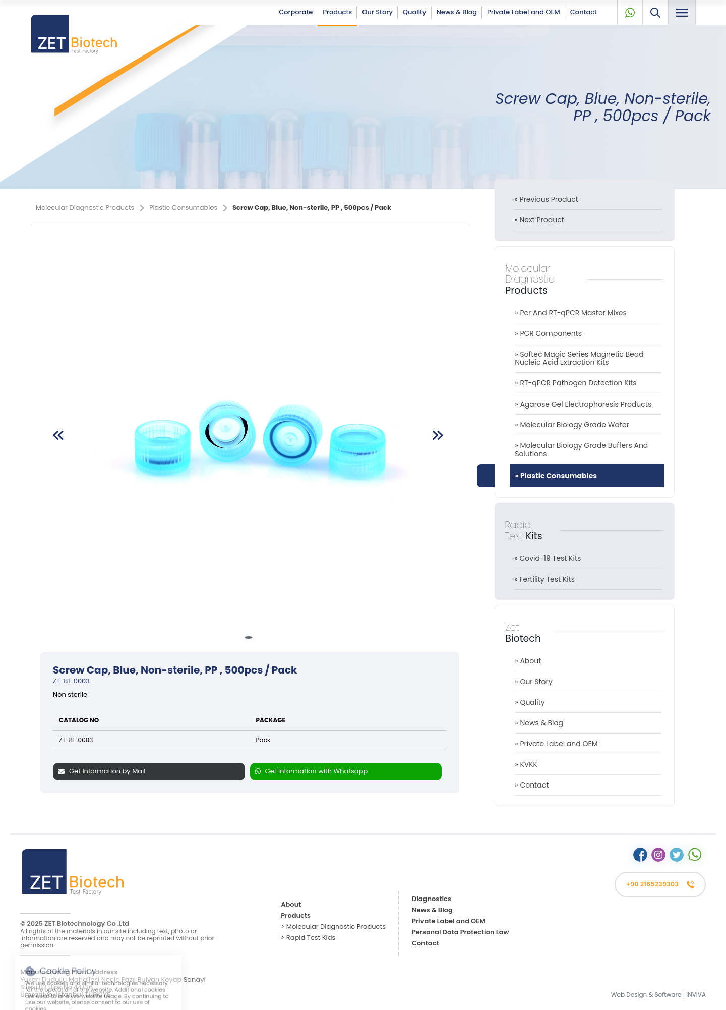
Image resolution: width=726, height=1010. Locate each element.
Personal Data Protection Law (460, 932)
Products (337, 12)
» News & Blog (539, 723)
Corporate (296, 12)
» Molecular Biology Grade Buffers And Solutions (581, 449)
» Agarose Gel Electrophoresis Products (583, 404)
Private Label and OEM (523, 12)
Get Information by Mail (102, 771)
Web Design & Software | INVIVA (658, 994)
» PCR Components (548, 333)
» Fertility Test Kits (544, 579)
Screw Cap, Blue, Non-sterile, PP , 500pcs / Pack (603, 107)
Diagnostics (431, 899)
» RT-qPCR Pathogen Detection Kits (575, 383)
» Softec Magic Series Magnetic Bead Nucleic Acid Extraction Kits (579, 358)
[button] (248, 637)
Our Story (377, 12)
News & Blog (457, 12)
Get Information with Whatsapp (311, 771)
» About (528, 661)
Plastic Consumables (188, 208)
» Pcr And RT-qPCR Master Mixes (571, 313)
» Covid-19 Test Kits (547, 558)
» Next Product (539, 220)
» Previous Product (546, 199)
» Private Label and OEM (556, 744)
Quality (415, 12)
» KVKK (526, 764)
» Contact (532, 785)
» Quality (530, 702)
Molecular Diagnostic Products (90, 208)
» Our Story (534, 682)
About (291, 905)
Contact (583, 12)
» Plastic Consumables (556, 476)
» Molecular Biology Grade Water (572, 425)
